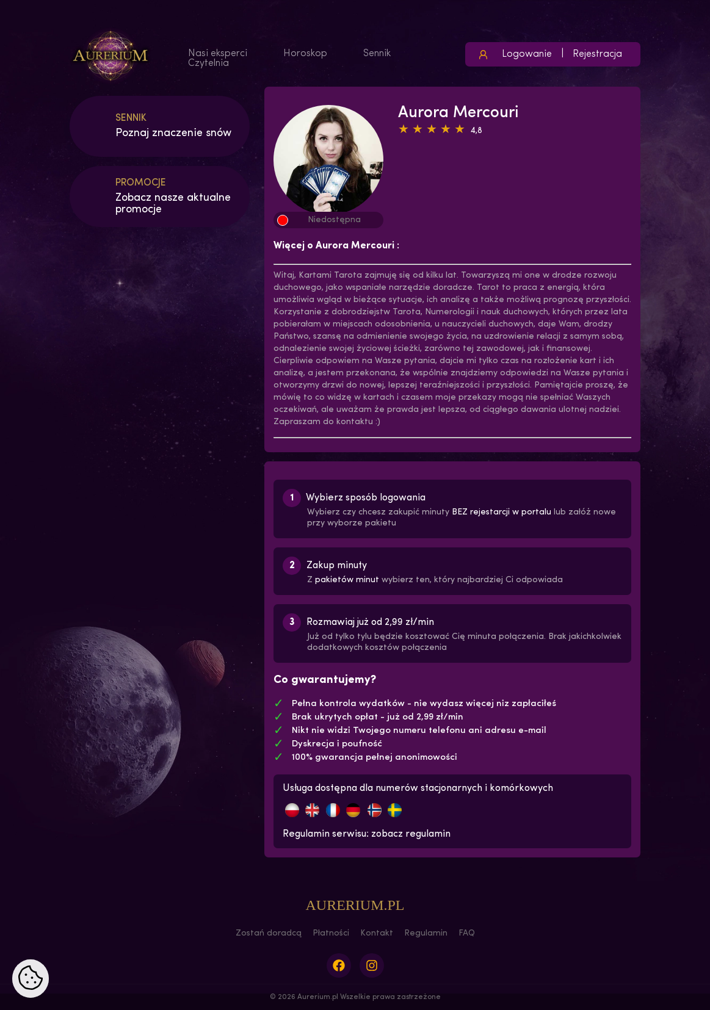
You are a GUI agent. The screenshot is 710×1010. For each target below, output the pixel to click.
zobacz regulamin (411, 834)
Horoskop (305, 54)
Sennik (377, 54)
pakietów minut (347, 580)
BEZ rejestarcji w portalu (501, 512)
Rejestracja (597, 54)
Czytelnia (208, 63)
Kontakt (376, 933)
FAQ (466, 933)
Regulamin (425, 933)
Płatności (331, 933)
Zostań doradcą (269, 933)
